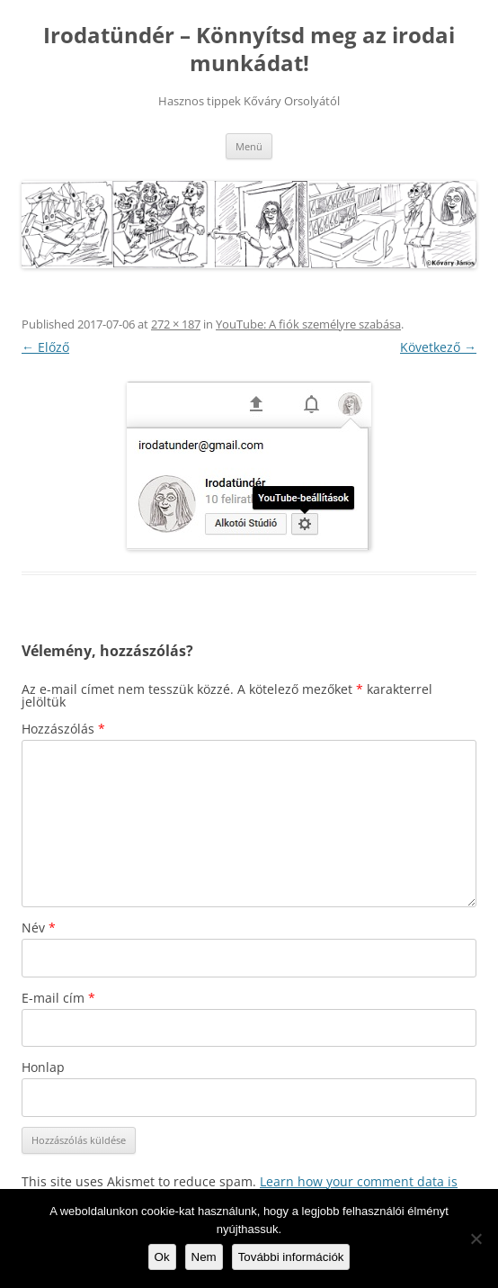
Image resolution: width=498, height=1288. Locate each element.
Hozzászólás (63, 728)
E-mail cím (58, 997)
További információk (291, 1257)
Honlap (43, 1067)
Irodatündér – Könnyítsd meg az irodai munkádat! (249, 49)
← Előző (45, 347)
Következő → (438, 347)
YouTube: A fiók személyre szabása (308, 324)
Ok (162, 1257)
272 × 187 (175, 324)
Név (39, 927)
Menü (249, 146)
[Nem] (476, 1238)
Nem (204, 1257)
